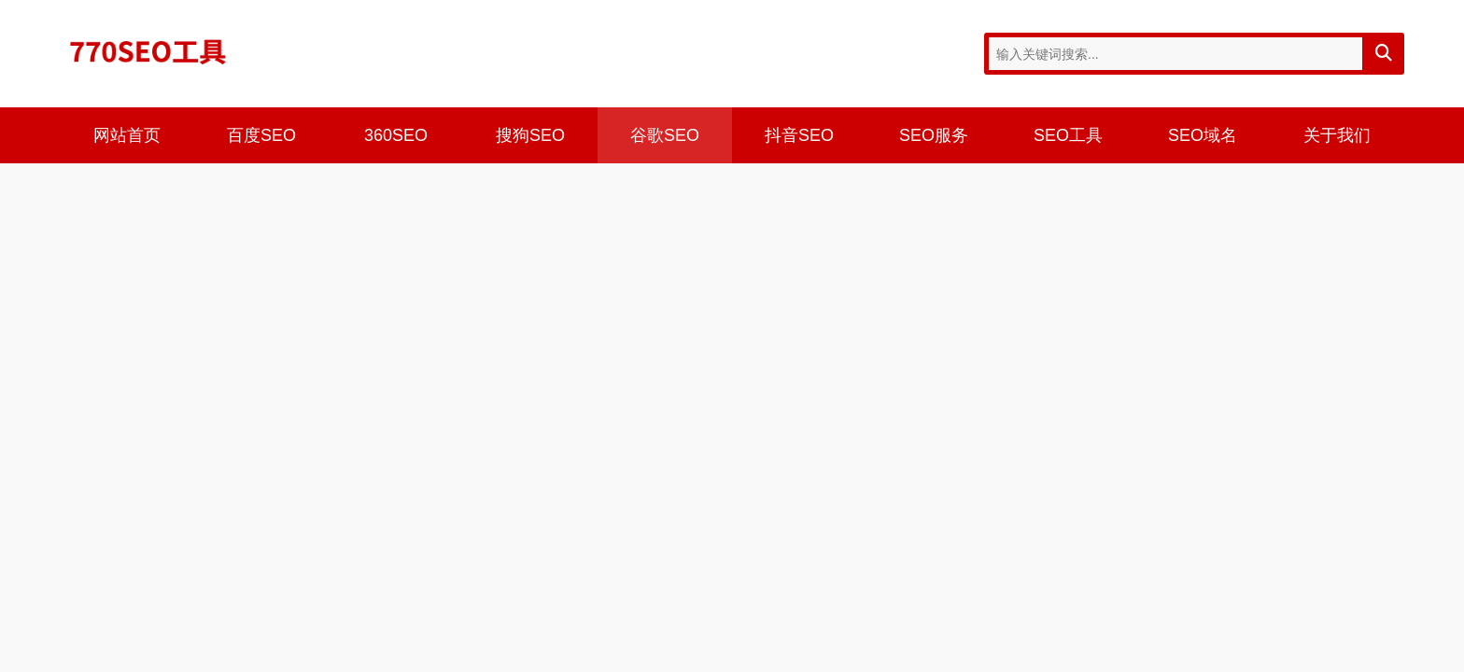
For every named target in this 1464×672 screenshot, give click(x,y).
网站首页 (127, 135)
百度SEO (261, 135)
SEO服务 (933, 135)
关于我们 (1337, 135)
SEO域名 (1202, 135)
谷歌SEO (664, 135)
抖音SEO (799, 135)
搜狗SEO (530, 135)
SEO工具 (1068, 135)
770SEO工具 (148, 51)
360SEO (396, 135)
